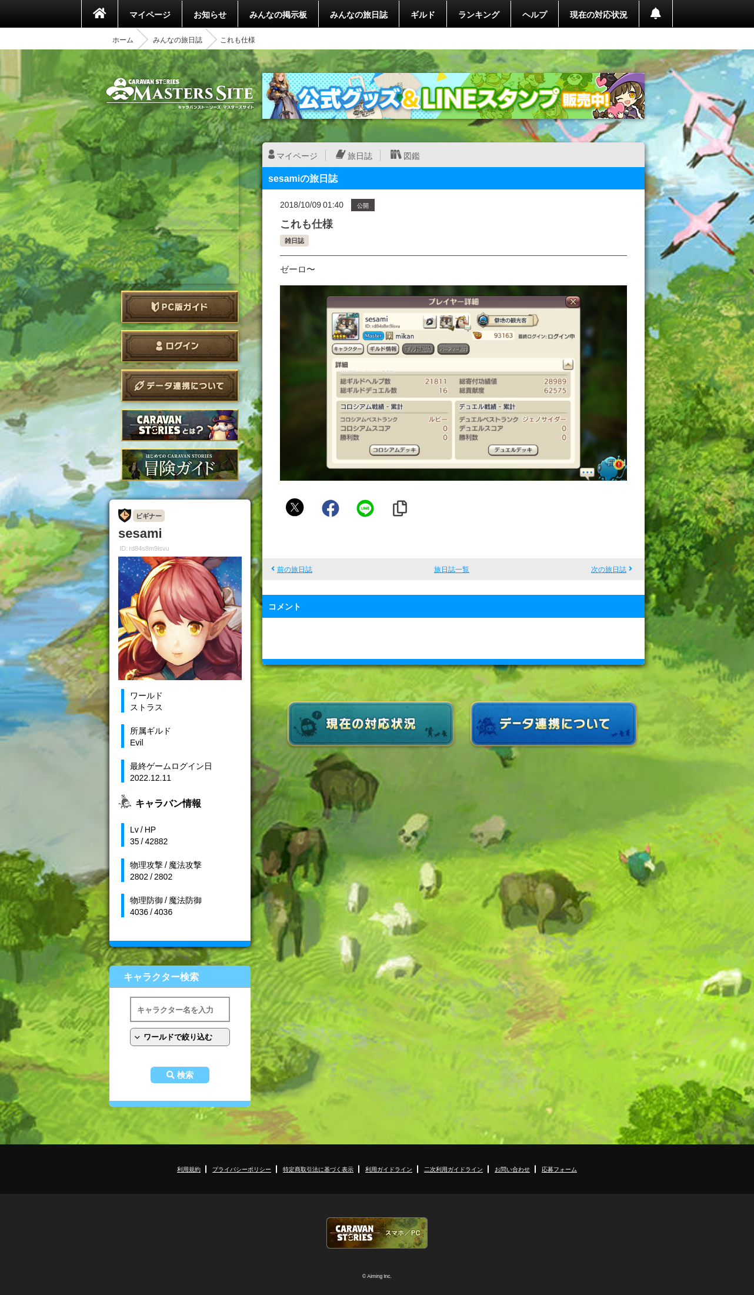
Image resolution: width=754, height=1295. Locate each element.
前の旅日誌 (294, 569)
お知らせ (209, 14)
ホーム (123, 39)
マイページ (150, 14)
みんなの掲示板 (278, 14)
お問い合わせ (512, 1168)
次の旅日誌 (608, 569)
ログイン (180, 346)
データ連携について (180, 385)
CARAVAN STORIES (377, 1233)
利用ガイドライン (388, 1168)
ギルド (423, 14)
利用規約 (189, 1168)
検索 (185, 1075)
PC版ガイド (180, 307)
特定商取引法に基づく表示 (318, 1168)
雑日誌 (294, 240)
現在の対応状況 (599, 14)
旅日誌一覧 (451, 569)
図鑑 (411, 155)
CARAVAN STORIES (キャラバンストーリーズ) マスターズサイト (180, 93)
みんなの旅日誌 (359, 14)
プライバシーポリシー (241, 1168)
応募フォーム (559, 1168)
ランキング (478, 14)
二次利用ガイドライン (453, 1168)
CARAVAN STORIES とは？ (180, 425)
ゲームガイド (180, 464)
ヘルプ (534, 14)
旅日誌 (360, 155)
